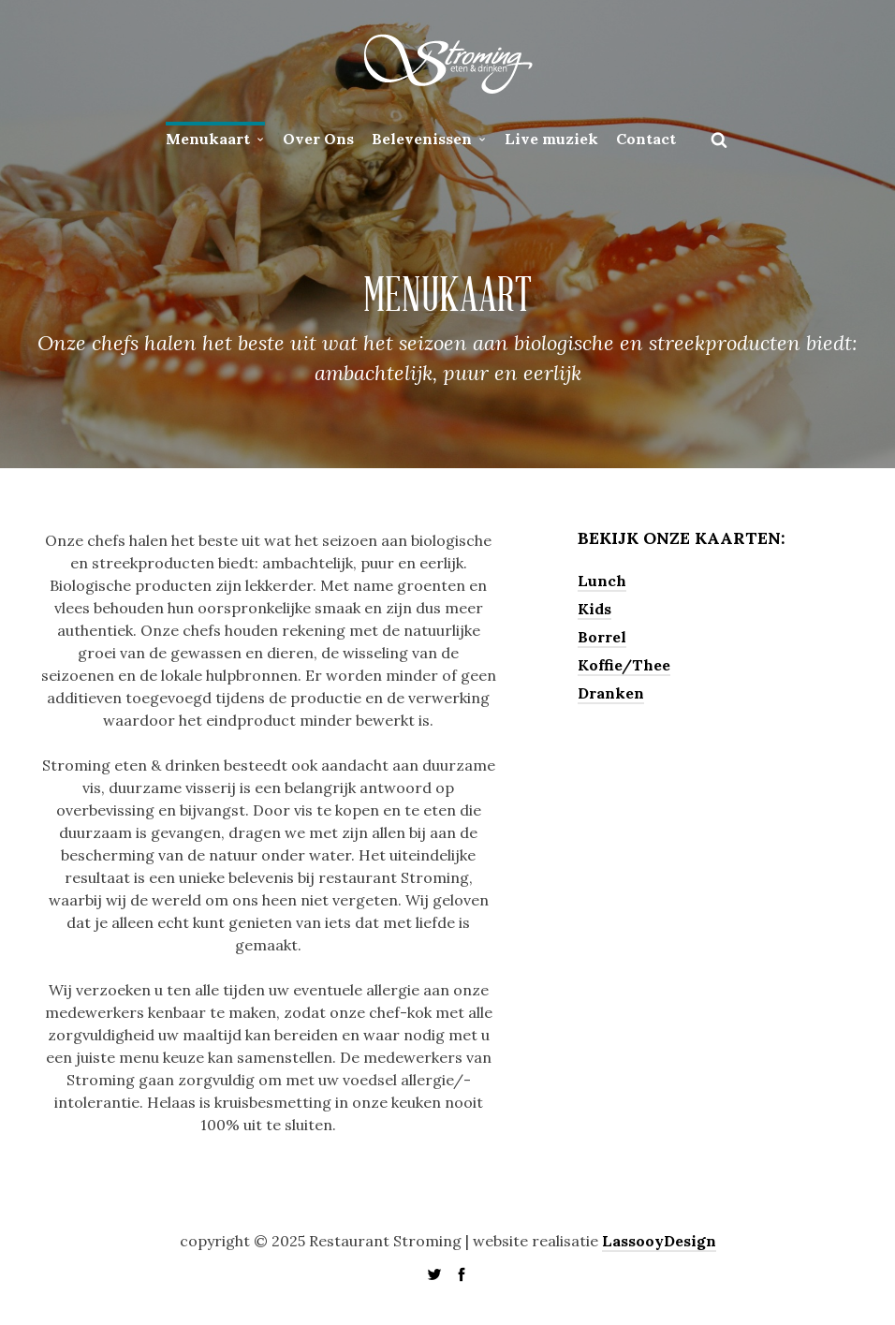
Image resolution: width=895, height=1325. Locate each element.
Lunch (602, 580)
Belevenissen (422, 138)
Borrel (602, 636)
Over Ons (318, 138)
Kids (594, 608)
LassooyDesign (659, 1240)
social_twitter (434, 1274)
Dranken (611, 693)
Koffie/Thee (624, 664)
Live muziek (551, 138)
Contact (646, 138)
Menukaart (208, 138)
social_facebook (461, 1274)
